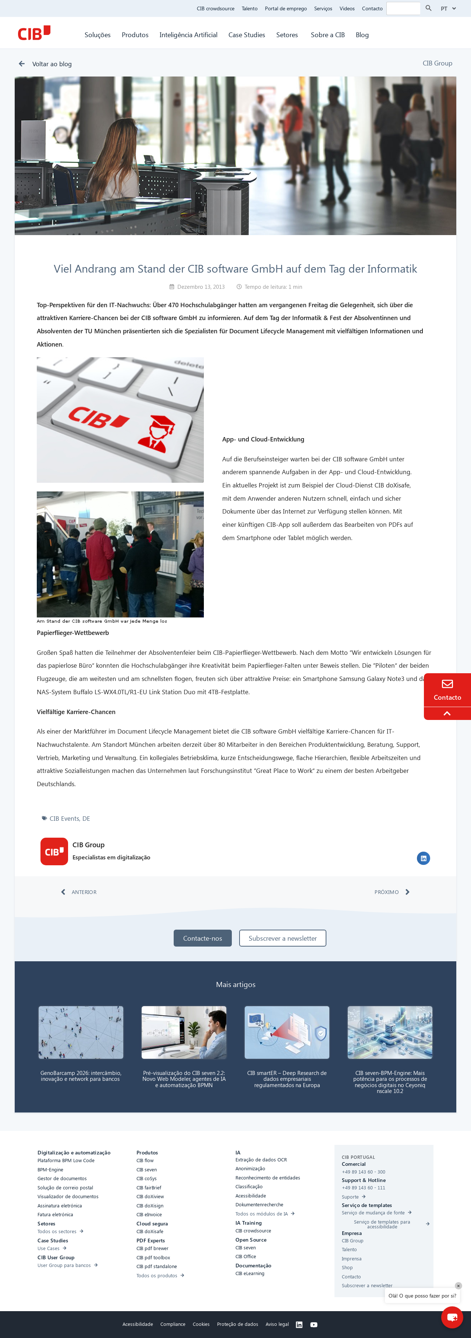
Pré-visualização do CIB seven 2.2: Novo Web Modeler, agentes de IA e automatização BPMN (184, 1079)
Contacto (372, 8)
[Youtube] (314, 1324)
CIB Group (438, 62)
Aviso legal (277, 1324)
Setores (288, 34)
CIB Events (64, 818)
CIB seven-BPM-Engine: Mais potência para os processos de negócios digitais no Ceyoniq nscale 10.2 (390, 1082)
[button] (423, 858)
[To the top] (448, 713)
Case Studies (247, 34)
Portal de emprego (286, 8)
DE (86, 818)
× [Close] (458, 1285)
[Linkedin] (299, 1324)
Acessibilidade (138, 1324)
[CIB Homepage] (34, 32)
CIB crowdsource (215, 8)
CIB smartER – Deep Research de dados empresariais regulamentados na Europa (287, 1079)
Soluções (98, 34)
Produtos (135, 34)
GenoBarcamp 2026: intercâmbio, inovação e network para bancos (80, 1076)
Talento (250, 8)
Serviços (323, 8)
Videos (347, 8)
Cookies (201, 1324)
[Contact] (447, 683)
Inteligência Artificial (188, 34)
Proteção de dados (237, 1324)
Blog (362, 34)
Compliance (172, 1324)
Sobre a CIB (328, 34)
